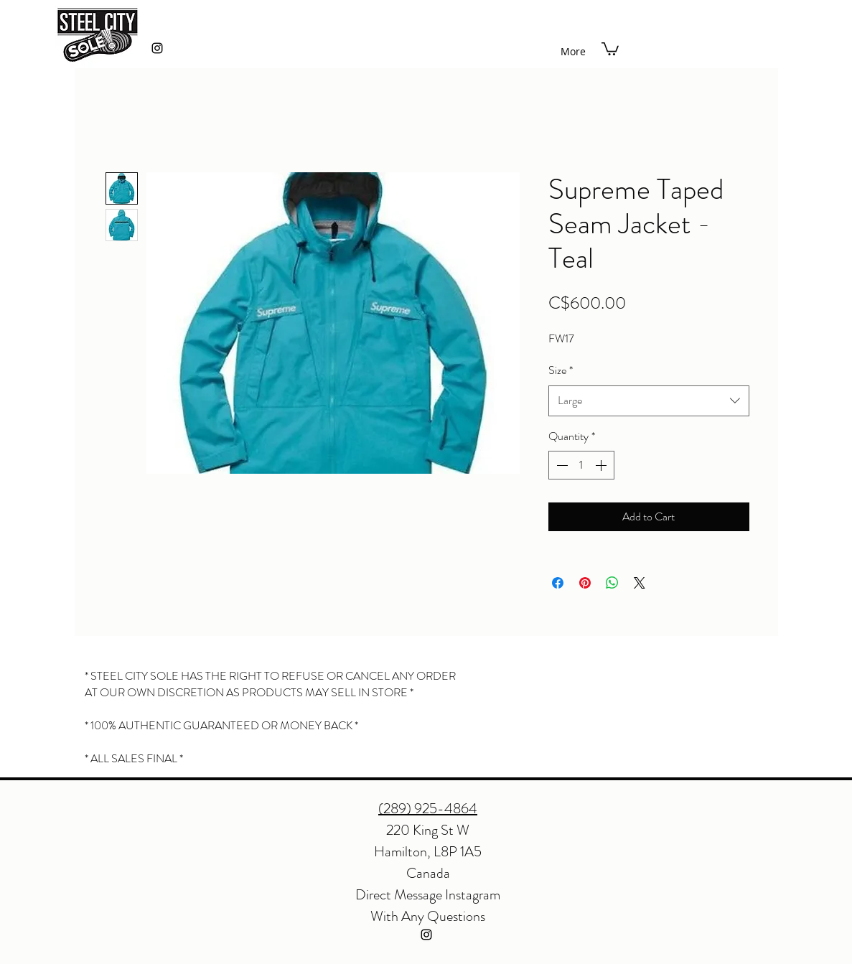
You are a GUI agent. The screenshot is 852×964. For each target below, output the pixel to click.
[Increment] (602, 465)
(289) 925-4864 (427, 808)
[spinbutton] (581, 465)
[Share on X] (639, 582)
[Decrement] (561, 465)
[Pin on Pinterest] (585, 582)
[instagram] (157, 48)
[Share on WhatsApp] (612, 582)
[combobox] (648, 400)
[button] (610, 48)
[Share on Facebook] (557, 582)
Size (560, 370)
